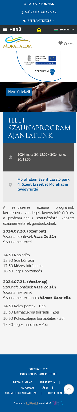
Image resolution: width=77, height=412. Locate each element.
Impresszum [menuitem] (47, 382)
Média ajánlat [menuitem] (22, 382)
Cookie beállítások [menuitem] (59, 393)
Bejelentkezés (38, 21)
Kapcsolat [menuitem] (27, 388)
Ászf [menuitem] (45, 388)
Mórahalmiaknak (38, 12)
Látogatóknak (38, 4)
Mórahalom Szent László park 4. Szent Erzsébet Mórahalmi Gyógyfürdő (43, 185)
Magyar (64, 29)
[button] (69, 389)
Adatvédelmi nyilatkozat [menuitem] (21, 393)
